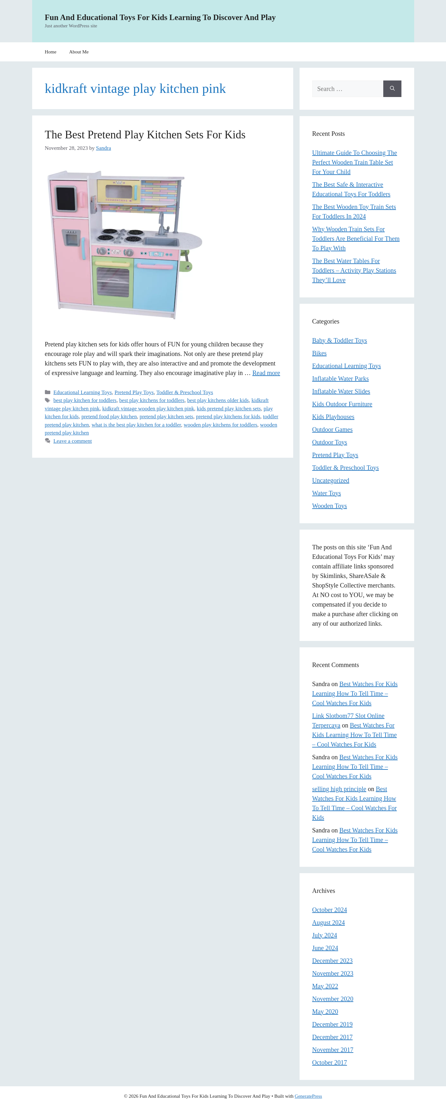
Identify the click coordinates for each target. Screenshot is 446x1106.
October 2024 (329, 909)
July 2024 (324, 935)
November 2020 (332, 998)
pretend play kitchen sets (166, 417)
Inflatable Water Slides (341, 391)
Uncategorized (331, 480)
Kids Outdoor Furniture (342, 403)
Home (51, 51)
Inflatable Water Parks (340, 378)
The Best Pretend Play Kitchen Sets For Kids (145, 135)
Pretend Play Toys (134, 392)
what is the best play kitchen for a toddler (136, 425)
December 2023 (332, 960)
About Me (78, 51)
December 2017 (332, 1036)
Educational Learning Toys (82, 392)
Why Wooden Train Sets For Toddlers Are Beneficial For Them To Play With (356, 239)
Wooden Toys (329, 505)
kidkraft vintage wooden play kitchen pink (148, 409)
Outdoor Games (332, 429)
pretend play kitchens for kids (228, 417)
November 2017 (332, 1049)
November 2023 (332, 973)
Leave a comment (72, 441)
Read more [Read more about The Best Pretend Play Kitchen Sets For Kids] (266, 372)
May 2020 (325, 1011)
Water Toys (326, 493)
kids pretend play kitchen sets (229, 409)
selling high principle (339, 788)
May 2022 (325, 986)
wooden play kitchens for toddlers (220, 425)
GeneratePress (308, 1096)
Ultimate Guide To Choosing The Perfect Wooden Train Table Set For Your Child (354, 162)
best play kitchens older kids (218, 400)
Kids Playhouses (333, 416)
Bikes (319, 353)
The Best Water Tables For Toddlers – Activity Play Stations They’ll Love (354, 270)
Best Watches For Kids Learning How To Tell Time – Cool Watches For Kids (355, 693)
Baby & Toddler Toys (339, 340)
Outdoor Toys (329, 442)
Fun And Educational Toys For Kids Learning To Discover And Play (160, 17)
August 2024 (328, 922)
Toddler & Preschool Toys (184, 392)
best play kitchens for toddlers (151, 400)
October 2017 (329, 1062)
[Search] (392, 88)
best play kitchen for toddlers (85, 400)
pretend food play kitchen (109, 417)
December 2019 (332, 1024)
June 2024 (325, 947)
